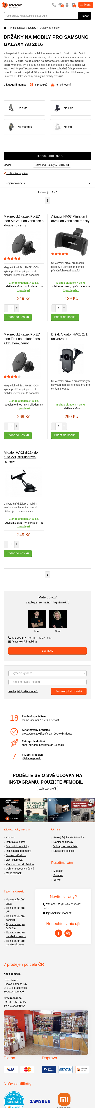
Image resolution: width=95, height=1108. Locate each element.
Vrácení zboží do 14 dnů (20, 864)
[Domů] (4, 28)
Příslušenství (17, 27)
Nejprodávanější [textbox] (15, 183)
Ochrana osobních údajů (20, 868)
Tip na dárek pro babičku (15, 918)
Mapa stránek (14, 873)
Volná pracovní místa (65, 846)
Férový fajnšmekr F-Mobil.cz (69, 837)
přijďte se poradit (31, 758)
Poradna (58, 875)
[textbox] (47, 673)
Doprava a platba (16, 841)
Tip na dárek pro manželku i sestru (16, 934)
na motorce (48, 60)
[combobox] (46, 183)
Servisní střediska (16, 855)
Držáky (32, 27)
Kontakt (10, 837)
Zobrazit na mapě (14, 991)
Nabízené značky (63, 841)
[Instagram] (68, 933)
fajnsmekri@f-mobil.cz (22, 641)
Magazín (58, 870)
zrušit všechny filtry (16, 173)
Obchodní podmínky (17, 846)
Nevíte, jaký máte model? (23, 691)
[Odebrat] (52, 165)
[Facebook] (58, 933)
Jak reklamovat (14, 859)
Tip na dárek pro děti (15, 909)
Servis (57, 879)
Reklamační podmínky (18, 850)
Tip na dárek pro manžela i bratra (15, 942)
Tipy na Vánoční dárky (15, 901)
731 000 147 (30, 637)
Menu (85, 4)
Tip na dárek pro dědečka (15, 926)
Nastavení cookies (63, 850)
